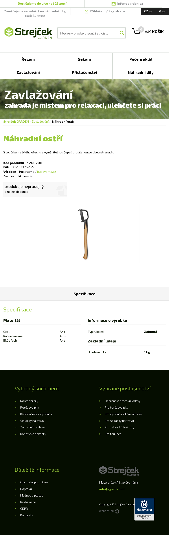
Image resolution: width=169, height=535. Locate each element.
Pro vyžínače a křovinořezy (123, 414)
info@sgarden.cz (112, 489)
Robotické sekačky (33, 434)
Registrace (116, 11)
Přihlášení (98, 11)
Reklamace (28, 502)
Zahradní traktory (32, 427)
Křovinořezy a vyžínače (36, 414)
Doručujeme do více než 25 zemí (42, 3)
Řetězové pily (29, 407)
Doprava (26, 489)
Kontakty (26, 515)
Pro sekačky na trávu (119, 420)
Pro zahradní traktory (119, 427)
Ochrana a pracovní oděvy (122, 401)
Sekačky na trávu (32, 420)
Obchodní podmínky (34, 482)
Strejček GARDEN (16, 121)
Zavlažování (40, 121)
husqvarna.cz (46, 171)
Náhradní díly (29, 401)
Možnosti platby (31, 495)
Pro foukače (113, 434)
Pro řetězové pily (116, 407)
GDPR (24, 508)
